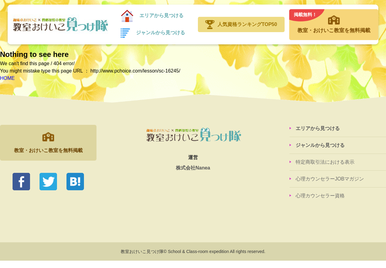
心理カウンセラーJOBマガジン (330, 178)
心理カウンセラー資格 (320, 195)
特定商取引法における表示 (325, 162)
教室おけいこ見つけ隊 (60, 24)
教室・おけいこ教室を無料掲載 (333, 21)
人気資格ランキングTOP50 (247, 24)
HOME (7, 78)
